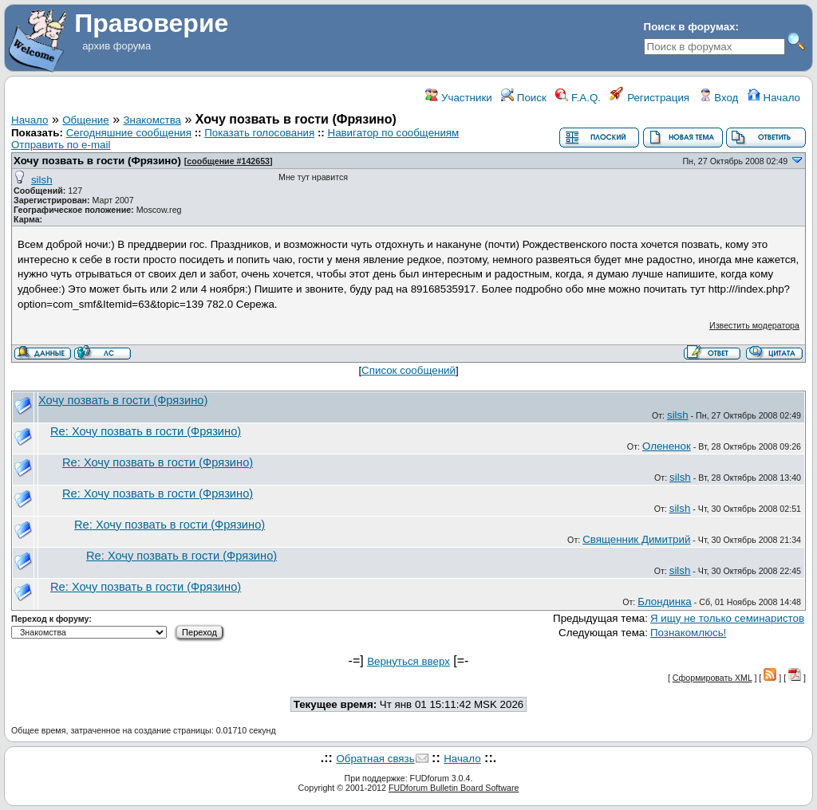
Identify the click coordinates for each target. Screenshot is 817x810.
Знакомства (153, 120)
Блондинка (664, 602)
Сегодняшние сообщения (128, 133)
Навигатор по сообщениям (394, 133)
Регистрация (649, 98)
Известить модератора (754, 325)
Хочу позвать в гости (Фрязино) (99, 161)
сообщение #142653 (228, 161)
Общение (85, 120)
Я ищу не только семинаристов (727, 618)
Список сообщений (408, 370)
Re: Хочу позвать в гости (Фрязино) (145, 431)
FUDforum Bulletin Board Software (454, 787)
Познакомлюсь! (688, 633)
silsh (42, 180)
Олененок (666, 446)
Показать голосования (259, 133)
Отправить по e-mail (60, 145)
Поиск (524, 98)
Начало (774, 98)
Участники (458, 98)
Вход (719, 98)
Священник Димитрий (636, 539)
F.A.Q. (578, 98)
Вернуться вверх (408, 661)
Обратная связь (375, 759)
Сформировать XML (712, 677)
